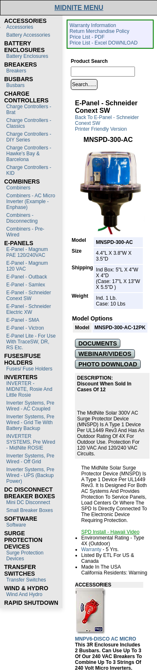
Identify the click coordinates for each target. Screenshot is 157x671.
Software (16, 525)
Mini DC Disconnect (28, 502)
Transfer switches (26, 580)
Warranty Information (93, 25)
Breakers (16, 71)
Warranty (91, 549)
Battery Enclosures (27, 56)
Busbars (15, 85)
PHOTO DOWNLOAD (107, 364)
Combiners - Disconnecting (21, 218)
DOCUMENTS (97, 343)
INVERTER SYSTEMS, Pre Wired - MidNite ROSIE (30, 442)
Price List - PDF (87, 37)
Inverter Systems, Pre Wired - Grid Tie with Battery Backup (30, 422)
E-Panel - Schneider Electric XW (28, 309)
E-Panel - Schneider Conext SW (28, 295)
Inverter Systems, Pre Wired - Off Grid (30, 459)
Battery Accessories (28, 35)
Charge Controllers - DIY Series (28, 137)
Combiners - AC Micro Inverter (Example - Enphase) (30, 201)
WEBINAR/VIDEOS (104, 353)
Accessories (19, 27)
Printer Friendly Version (101, 129)
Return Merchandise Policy (99, 31)
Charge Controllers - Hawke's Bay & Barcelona (28, 153)
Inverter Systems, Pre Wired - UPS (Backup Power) (30, 475)
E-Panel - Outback (26, 277)
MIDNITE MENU (79, 7)
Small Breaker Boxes (29, 510)
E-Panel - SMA (22, 320)
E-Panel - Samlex (25, 285)
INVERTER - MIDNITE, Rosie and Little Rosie (29, 389)
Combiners (18, 188)
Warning (138, 573)
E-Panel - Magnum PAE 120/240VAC (27, 252)
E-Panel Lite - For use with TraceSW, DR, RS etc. (31, 341)
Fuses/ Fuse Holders (29, 369)
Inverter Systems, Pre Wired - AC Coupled (30, 406)
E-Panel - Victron (25, 328)
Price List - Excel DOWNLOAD (103, 43)
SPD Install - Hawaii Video (110, 532)
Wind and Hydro (24, 594)
